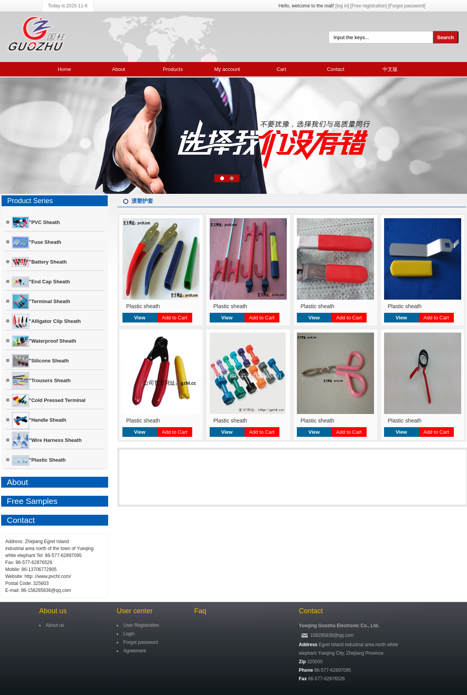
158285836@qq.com (332, 635)
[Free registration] (368, 6)
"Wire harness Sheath (47, 440)
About (118, 69)
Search (445, 37)
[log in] (342, 6)
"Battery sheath (39, 262)
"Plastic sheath (39, 460)
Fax (303, 678)
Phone (306, 670)
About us (53, 610)
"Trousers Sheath (41, 380)
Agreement (134, 651)
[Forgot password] (406, 6)
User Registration (141, 625)
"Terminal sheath (41, 301)
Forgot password (140, 642)
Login (128, 633)
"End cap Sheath (41, 282)
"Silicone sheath (40, 360)
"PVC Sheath (36, 222)
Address (308, 644)
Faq (200, 610)
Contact (336, 69)
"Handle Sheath (39, 420)
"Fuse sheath (36, 242)
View (139, 318)
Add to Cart (175, 318)
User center (135, 610)
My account (227, 69)
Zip (302, 661)
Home (64, 69)
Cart (281, 69)
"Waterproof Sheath (44, 341)
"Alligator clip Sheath (46, 321)
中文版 (390, 69)
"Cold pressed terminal (49, 400)
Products (173, 69)
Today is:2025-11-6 (68, 6)
